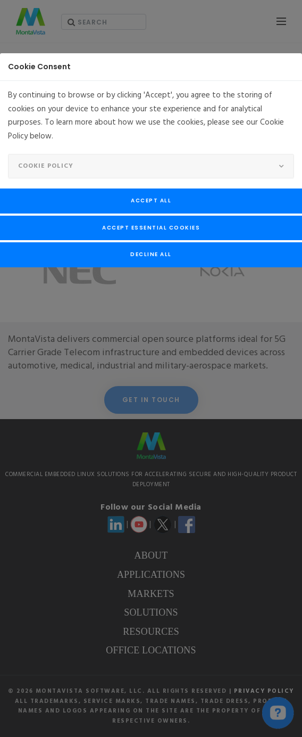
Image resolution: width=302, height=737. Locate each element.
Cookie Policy (45, 166)
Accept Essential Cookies (151, 228)
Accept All (151, 200)
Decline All (151, 254)
